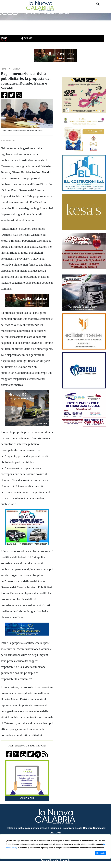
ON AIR (27, 38)
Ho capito (100, 853)
